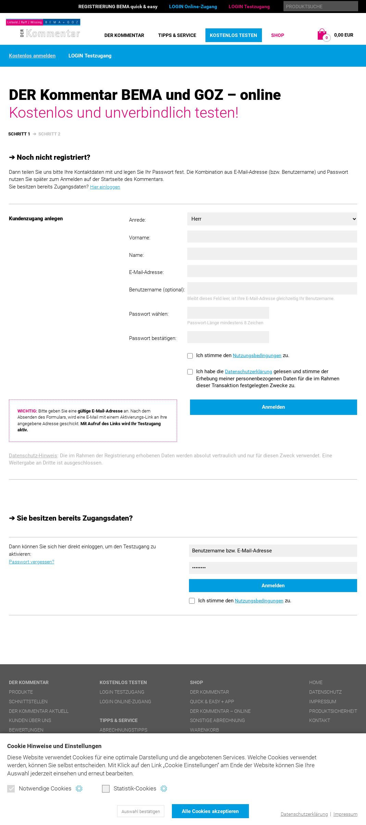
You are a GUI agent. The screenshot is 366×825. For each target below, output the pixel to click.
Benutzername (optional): (157, 290)
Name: (136, 255)
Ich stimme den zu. (243, 355)
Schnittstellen (28, 701)
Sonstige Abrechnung (217, 720)
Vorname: (139, 238)
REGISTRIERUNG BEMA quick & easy (117, 6)
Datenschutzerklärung (301, 814)
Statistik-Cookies (129, 789)
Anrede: (137, 220)
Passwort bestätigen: (152, 338)
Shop (277, 35)
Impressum (344, 814)
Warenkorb (204, 729)
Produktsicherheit (333, 710)
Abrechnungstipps (123, 729)
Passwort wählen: (148, 314)
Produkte (21, 691)
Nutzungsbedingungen (258, 355)
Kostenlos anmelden (32, 55)
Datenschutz (325, 691)
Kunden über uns (30, 720)
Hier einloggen (106, 187)
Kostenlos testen (233, 35)
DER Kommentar (124, 35)
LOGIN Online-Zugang (193, 6)
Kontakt (319, 720)
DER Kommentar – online (220, 710)
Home (316, 682)
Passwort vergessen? (33, 561)
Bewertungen (26, 729)
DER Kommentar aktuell (38, 710)
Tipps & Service (177, 35)
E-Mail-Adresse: (146, 272)
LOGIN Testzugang (249, 6)
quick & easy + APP (212, 701)
